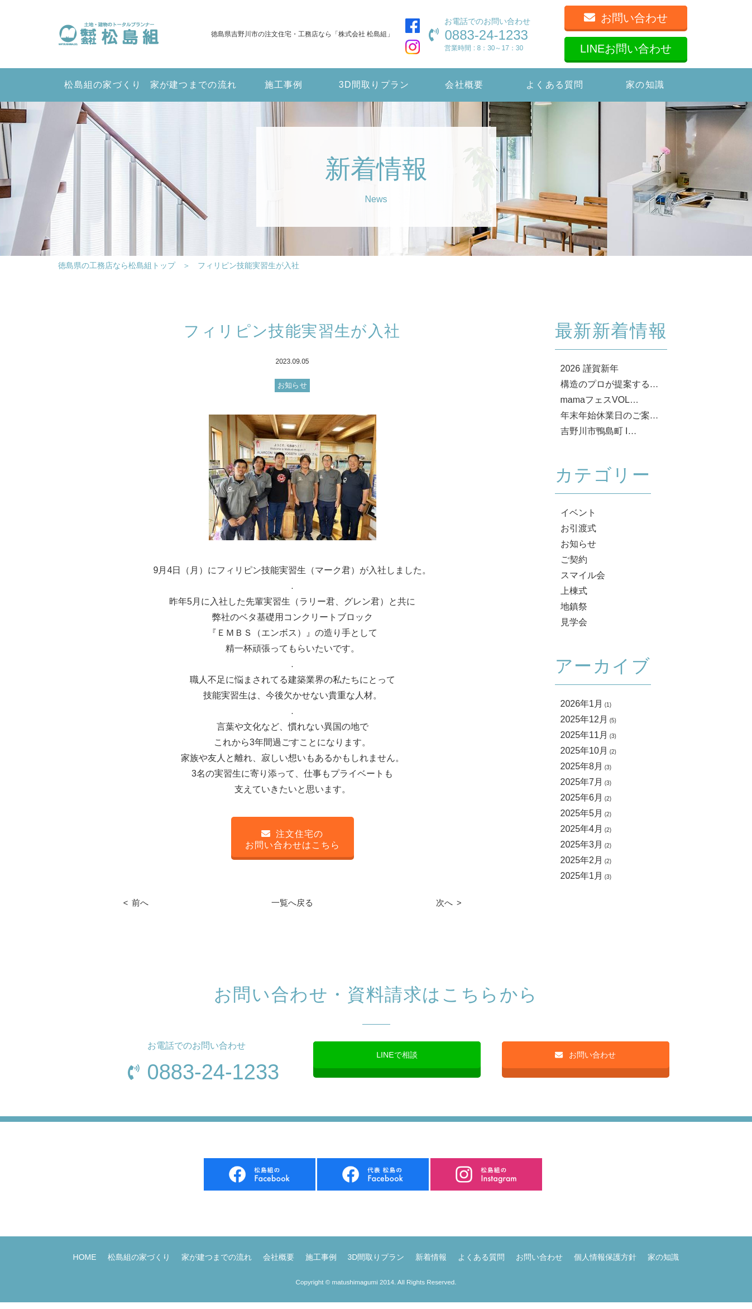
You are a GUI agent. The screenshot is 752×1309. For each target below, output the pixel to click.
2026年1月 (582, 703)
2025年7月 (582, 782)
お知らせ (292, 385)
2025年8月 (582, 766)
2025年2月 (582, 860)
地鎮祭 (574, 606)
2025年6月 (582, 797)
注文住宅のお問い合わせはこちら (292, 839)
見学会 (574, 622)
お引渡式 (578, 528)
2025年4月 (582, 829)
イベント (578, 512)
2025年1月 (582, 875)
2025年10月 (584, 750)
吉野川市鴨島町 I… (599, 431)
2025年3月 (582, 844)
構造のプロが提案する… (610, 384)
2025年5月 (582, 813)
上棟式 (574, 591)
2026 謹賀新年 (590, 368)
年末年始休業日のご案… (610, 415)
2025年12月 (584, 719)
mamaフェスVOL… (600, 399)
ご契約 (574, 559)
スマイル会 (583, 575)
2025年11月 (584, 735)
